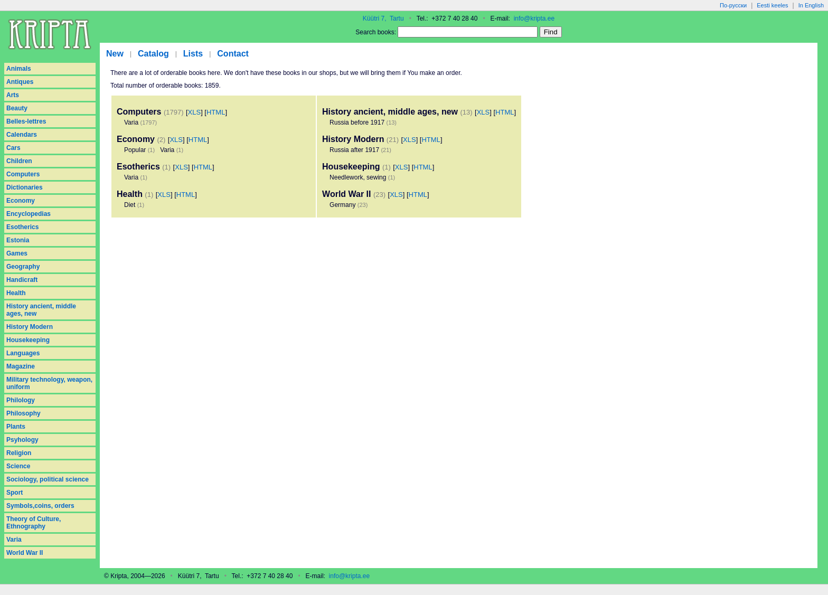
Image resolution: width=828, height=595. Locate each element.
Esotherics (22, 227)
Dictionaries (24, 187)
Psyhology (22, 439)
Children (19, 161)
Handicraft (21, 280)
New (115, 53)
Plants (15, 426)
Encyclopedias (28, 214)
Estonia (17, 240)
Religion (18, 453)
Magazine (20, 366)
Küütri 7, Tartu (383, 18)
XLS (194, 112)
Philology (20, 400)
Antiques (19, 82)
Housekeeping (28, 340)
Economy (20, 200)
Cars (13, 148)
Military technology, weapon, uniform (49, 383)
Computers (23, 174)
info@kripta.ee (534, 18)
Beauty (16, 108)
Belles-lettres (26, 121)
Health (16, 293)
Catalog (153, 53)
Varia (14, 539)
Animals (18, 68)
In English (811, 5)
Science (18, 466)
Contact (233, 53)
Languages (23, 353)
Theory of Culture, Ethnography (33, 522)
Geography (23, 266)
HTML (215, 112)
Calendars (21, 134)
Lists (193, 53)
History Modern (29, 326)
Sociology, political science (47, 479)
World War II (24, 552)
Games (16, 253)
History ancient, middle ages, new (41, 310)
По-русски (733, 5)
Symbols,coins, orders (40, 505)
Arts (12, 95)
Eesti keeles (772, 5)
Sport (14, 492)
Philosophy (23, 413)
